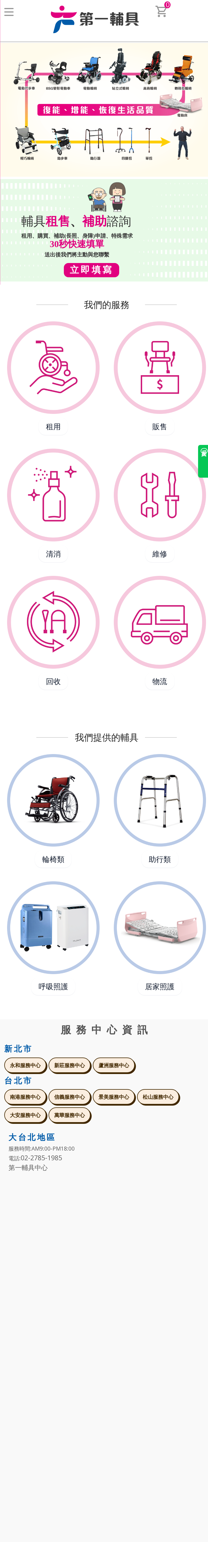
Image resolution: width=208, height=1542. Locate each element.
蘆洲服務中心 (113, 1065)
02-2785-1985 (41, 1157)
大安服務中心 (25, 1115)
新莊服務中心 (69, 1065)
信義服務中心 (69, 1096)
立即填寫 (92, 269)
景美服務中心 (113, 1096)
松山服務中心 (158, 1096)
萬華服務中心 (69, 1115)
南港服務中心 (25, 1096)
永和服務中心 (25, 1065)
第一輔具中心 (28, 1167)
